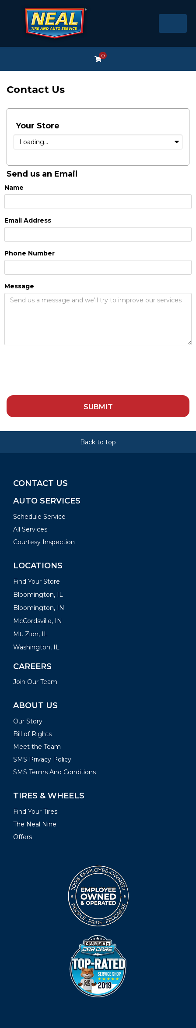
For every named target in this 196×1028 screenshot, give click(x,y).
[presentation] (70, 369)
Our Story (27, 721)
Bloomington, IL (38, 595)
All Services (30, 529)
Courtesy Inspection (44, 542)
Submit (98, 407)
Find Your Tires (35, 811)
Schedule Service (39, 517)
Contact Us (40, 483)
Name (14, 187)
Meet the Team (37, 747)
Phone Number (29, 253)
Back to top (98, 442)
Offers (22, 837)
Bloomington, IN (38, 608)
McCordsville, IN (37, 621)
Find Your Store (36, 581)
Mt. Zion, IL (30, 634)
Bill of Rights (32, 734)
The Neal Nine (34, 824)
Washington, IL (36, 647)
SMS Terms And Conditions (54, 772)
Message (19, 286)
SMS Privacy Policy (42, 759)
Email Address (27, 220)
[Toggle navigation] (173, 23)
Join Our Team (35, 682)
